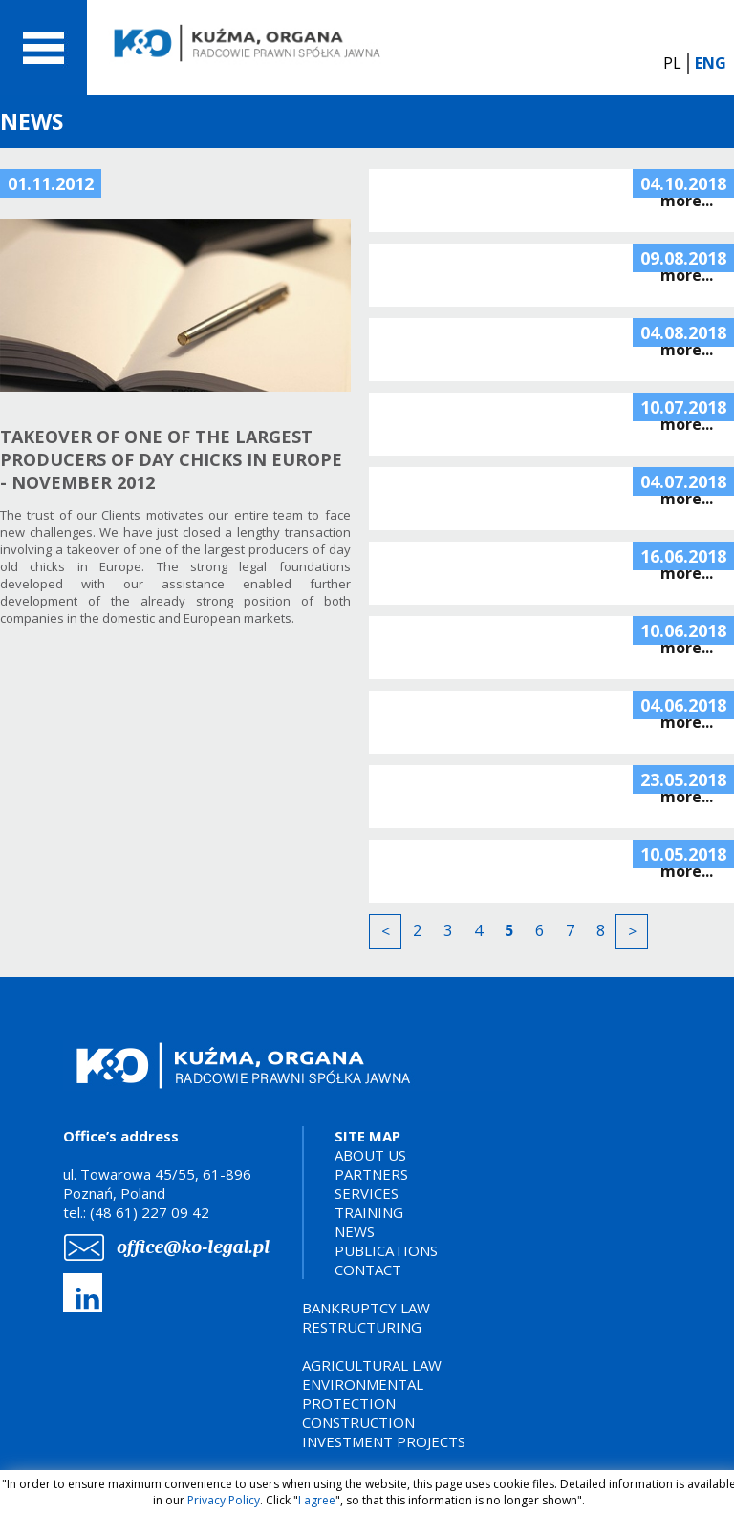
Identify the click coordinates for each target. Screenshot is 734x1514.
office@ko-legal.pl (193, 1247)
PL (672, 63)
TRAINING (369, 1212)
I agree (316, 1500)
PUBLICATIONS (386, 1250)
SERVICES (367, 1193)
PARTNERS (371, 1173)
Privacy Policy (223, 1500)
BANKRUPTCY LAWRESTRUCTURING (366, 1317)
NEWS (355, 1231)
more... (686, 200)
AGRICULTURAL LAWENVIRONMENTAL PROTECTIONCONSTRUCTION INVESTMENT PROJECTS (383, 1403)
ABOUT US (370, 1154)
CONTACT (368, 1269)
